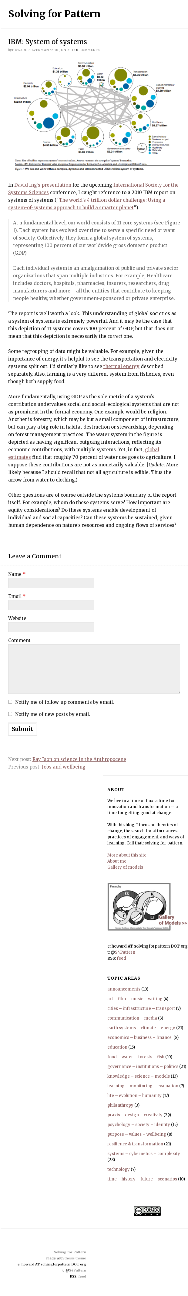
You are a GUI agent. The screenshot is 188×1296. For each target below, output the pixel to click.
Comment (19, 640)
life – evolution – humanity (134, 1095)
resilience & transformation (135, 1144)
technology (118, 1169)
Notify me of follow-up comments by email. (64, 702)
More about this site (126, 855)
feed (121, 958)
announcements (123, 989)
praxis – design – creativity (135, 1115)
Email (17, 596)
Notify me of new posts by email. (52, 714)
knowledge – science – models (138, 1076)
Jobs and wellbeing (64, 767)
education (117, 1047)
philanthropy (120, 1105)
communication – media (132, 1018)
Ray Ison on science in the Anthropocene (79, 759)
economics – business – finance (140, 1037)
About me (116, 861)
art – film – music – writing (135, 998)
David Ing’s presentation (42, 185)
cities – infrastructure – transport (141, 1008)
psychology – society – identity (138, 1124)
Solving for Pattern (54, 14)
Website (17, 618)
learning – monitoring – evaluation (142, 1086)
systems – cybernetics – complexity (143, 1153)
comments (88, 50)
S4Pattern (125, 952)
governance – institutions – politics (142, 1066)
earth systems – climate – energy (141, 1027)
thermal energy (121, 366)
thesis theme (75, 1258)
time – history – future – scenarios (142, 1179)
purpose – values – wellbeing (136, 1134)
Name (17, 574)
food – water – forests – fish (135, 1056)
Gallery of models (125, 867)
